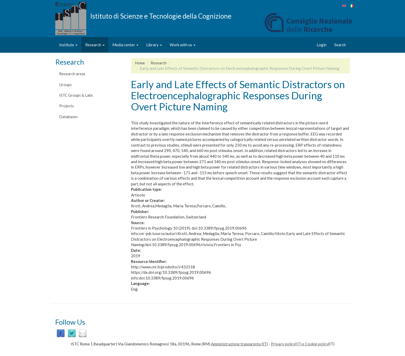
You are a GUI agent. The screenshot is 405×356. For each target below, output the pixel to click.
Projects (66, 105)
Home (140, 62)
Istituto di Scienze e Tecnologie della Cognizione (160, 16)
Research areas (72, 73)
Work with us (183, 44)
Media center (125, 44)
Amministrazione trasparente (236, 344)
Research (95, 44)
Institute (68, 44)
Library (154, 44)
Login (321, 44)
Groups (65, 84)
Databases (68, 116)
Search (340, 44)
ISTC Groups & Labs (76, 95)
